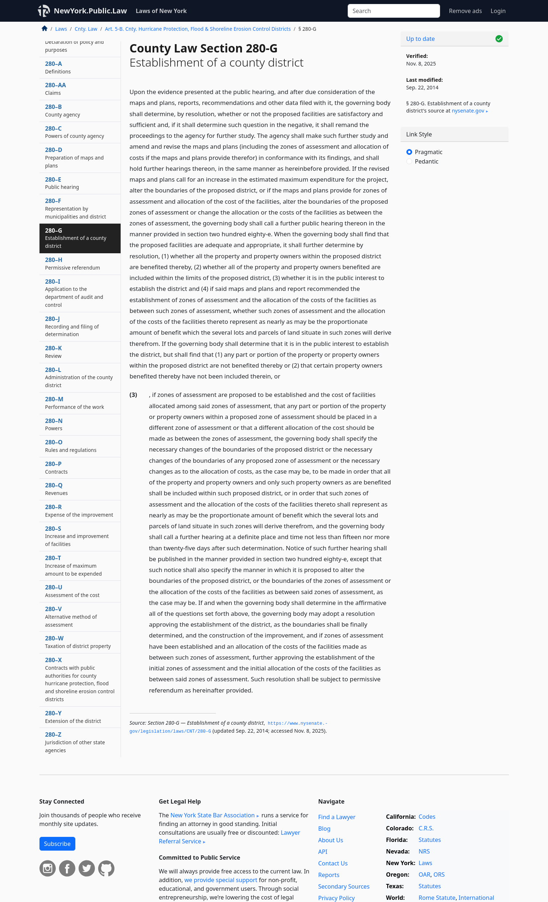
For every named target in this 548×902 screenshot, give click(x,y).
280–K (53, 351)
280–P (56, 467)
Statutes (430, 840)
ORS (439, 874)
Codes (427, 817)
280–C (74, 132)
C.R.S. (426, 828)
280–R (79, 510)
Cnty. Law (86, 28)
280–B (62, 110)
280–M (74, 402)
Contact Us (333, 863)
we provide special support (220, 880)
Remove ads (465, 11)
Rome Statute (437, 898)
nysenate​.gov (468, 110)
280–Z (75, 742)
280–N (54, 424)
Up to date (420, 39)
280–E (62, 183)
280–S (77, 536)
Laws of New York (161, 11)
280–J (72, 326)
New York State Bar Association (212, 815)
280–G (75, 238)
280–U (72, 590)
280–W (78, 641)
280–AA (55, 88)
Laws (61, 28)
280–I (74, 293)
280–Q (56, 488)
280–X (80, 679)
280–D (74, 157)
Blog (324, 829)
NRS (424, 851)
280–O (71, 445)
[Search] (394, 11)
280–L (79, 377)
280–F (75, 208)
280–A (58, 67)
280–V (71, 616)
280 (74, 41)
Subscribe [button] (57, 844)
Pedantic (427, 161)
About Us (330, 840)
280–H (72, 263)
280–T (73, 565)
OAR (424, 874)
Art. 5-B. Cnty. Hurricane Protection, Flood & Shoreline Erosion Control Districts (198, 28)
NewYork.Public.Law (90, 11)
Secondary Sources (344, 886)
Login (498, 11)
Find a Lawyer (337, 817)
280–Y (73, 716)
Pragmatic (429, 152)
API (322, 852)
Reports (329, 875)
